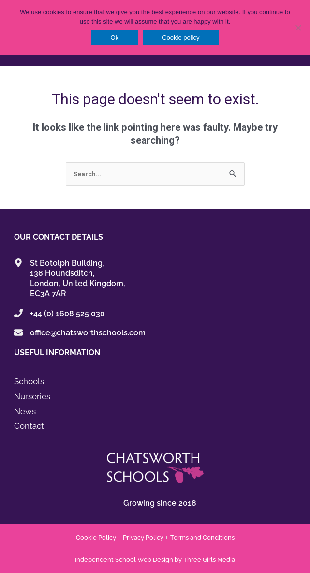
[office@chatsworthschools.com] (18, 332)
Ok (115, 37)
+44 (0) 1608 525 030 (67, 313)
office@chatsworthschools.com (88, 332)
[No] (298, 27)
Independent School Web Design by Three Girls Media (155, 559)
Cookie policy (180, 37)
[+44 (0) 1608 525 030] (18, 313)
